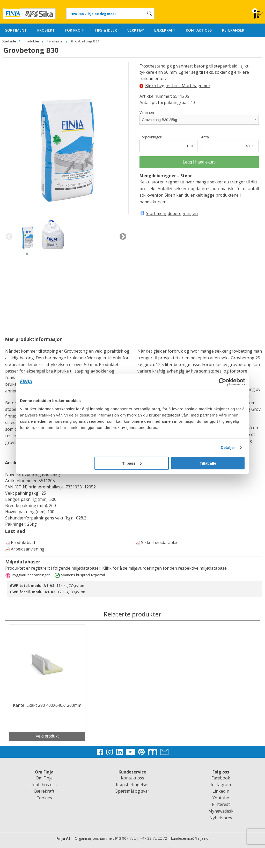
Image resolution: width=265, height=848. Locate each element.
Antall (230, 143)
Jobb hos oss (44, 784)
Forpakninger (168, 143)
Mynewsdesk (220, 811)
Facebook (220, 778)
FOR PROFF (74, 30)
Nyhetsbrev (220, 818)
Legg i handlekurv (199, 162)
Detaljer (228, 447)
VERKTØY (135, 30)
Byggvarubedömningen (31, 574)
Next (123, 237)
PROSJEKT (46, 30)
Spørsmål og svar (132, 791)
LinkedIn (220, 791)
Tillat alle (208, 463)
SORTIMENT (16, 30)
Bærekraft (44, 791)
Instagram (221, 784)
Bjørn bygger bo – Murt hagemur (174, 85)
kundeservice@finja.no (190, 838)
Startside (9, 41)
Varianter (146, 112)
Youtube (220, 798)
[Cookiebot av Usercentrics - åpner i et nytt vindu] (222, 382)
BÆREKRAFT (164, 30)
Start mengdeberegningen (172, 213)
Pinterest (221, 804)
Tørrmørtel (55, 41)
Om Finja (44, 778)
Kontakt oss (132, 778)
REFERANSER (233, 30)
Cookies (44, 798)
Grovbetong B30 (85, 41)
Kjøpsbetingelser (132, 784)
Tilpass (132, 463)
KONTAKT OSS (199, 30)
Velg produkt (46, 736)
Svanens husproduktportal (83, 574)
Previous (9, 237)
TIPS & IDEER (105, 30)
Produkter (31, 41)
